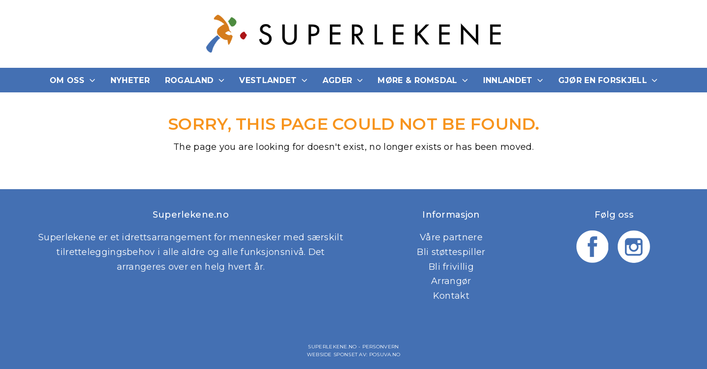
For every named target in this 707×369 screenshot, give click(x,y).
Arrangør (451, 281)
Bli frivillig (451, 266)
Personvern (380, 346)
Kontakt (451, 295)
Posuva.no (385, 354)
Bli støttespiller (451, 252)
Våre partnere (451, 237)
